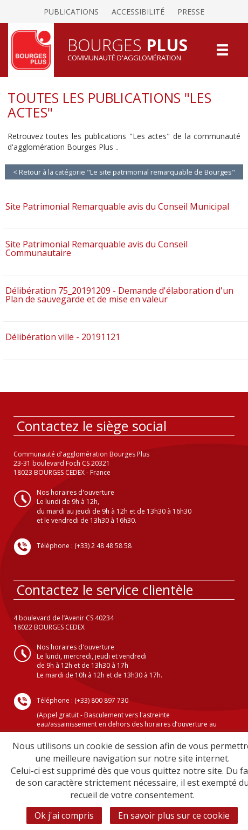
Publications (71, 11)
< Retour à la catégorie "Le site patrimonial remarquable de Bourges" (124, 172)
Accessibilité (138, 11)
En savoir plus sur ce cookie (174, 815)
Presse (190, 11)
